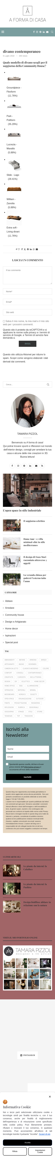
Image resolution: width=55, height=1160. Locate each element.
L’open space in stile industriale (22, 510)
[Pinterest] (40, 32)
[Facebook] (34, 32)
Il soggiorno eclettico (34, 520)
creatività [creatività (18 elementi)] (9, 677)
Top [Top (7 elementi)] (18, 716)
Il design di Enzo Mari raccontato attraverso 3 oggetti (35, 560)
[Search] (52, 32)
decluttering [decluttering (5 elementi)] (36, 677)
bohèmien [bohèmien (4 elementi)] (32, 664)
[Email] (47, 32)
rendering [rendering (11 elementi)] (35, 703)
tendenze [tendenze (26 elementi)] (8, 716)
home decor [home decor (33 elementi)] (39, 681)
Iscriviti (27, 777)
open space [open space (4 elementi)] (9, 699)
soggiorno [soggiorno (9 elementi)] (9, 712)
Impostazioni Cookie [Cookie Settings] (40, 1151)
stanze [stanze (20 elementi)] (21, 712)
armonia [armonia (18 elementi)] (33, 660)
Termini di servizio (34, 335)
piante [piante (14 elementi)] (7, 703)
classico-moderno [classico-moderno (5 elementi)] (30, 668)
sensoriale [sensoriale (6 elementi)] (34, 707)
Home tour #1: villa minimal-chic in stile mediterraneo (34, 542)
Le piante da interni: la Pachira (35, 886)
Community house (14, 615)
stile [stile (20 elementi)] (30, 712)
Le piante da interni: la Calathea (35, 868)
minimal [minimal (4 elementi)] (33, 690)
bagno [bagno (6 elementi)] (21, 664)
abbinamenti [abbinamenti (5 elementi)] (10, 660)
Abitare (9, 601)
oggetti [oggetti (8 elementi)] (33, 694)
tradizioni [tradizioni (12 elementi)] (28, 716)
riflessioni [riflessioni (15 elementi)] (9, 707)
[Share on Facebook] (22, 249)
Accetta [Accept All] (27, 1143)
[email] (27, 757)
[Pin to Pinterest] (28, 249)
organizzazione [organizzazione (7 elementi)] (25, 699)
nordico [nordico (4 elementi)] (22, 694)
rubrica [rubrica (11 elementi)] (21, 707)
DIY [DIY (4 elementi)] (16, 681)
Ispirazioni (10, 635)
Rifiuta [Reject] (14, 1151)
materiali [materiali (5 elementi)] (21, 690)
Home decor (11, 628)
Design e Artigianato (15, 621)
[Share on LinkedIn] (31, 249)
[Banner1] (27, 967)
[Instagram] (37, 32)
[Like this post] (19, 249)
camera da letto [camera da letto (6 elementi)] (11, 668)
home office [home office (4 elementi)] (10, 686)
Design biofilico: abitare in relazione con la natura (37, 904)
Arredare (9, 608)
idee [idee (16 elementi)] (21, 686)
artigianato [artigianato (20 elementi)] (9, 664)
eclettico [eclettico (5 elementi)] (26, 681)
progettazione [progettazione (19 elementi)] (20, 703)
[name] (27, 749)
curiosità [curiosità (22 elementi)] (22, 677)
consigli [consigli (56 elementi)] (19, 673)
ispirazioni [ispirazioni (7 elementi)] (9, 690)
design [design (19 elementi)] (7, 681)
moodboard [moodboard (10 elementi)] (9, 694)
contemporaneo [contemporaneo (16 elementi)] (35, 673)
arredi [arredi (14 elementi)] (43, 660)
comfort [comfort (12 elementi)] (8, 673)
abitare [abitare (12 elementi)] (22, 660)
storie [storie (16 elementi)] (39, 712)
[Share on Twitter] (25, 249)
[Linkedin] (44, 32)
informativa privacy (32, 767)
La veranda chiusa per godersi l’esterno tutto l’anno (34, 578)
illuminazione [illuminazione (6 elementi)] (32, 686)
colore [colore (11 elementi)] (46, 668)
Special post (11, 642)
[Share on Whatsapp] (34, 249)
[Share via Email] (37, 249)
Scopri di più (44, 1134)
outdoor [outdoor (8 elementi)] (39, 699)
